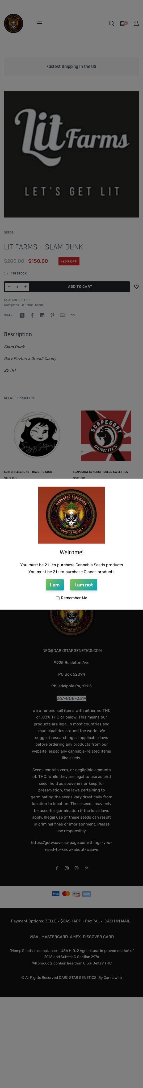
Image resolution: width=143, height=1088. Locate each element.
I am (55, 585)
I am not (83, 585)
